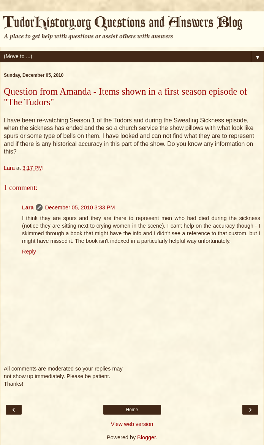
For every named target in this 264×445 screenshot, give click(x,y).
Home (132, 409)
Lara (27, 207)
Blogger (146, 437)
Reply (29, 252)
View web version (132, 424)
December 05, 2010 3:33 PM (80, 207)
